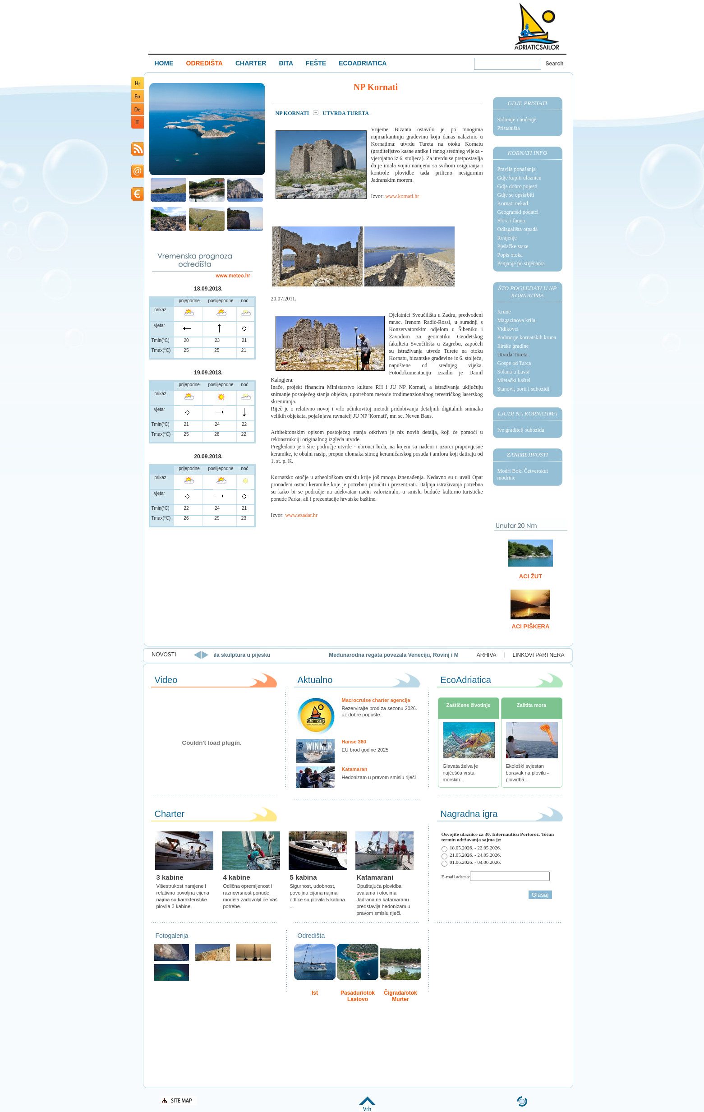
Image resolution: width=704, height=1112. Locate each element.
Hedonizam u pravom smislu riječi (379, 777)
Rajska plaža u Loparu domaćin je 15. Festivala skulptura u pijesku (231, 655)
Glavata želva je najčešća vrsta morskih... (460, 772)
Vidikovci (508, 329)
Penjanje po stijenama (521, 263)
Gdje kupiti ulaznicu (519, 178)
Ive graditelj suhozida (520, 430)
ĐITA (286, 63)
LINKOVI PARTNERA (539, 655)
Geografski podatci (518, 212)
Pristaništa (508, 128)
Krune (504, 312)
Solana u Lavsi (513, 372)
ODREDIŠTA (204, 63)
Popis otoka (510, 255)
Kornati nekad (512, 203)
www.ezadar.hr (301, 515)
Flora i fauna (511, 220)
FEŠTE (316, 63)
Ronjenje (507, 238)
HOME (164, 63)
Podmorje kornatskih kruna (527, 337)
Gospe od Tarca (514, 363)
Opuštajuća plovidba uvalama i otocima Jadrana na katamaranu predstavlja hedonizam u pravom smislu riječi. (383, 899)
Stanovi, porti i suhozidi (523, 389)
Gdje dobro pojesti (517, 186)
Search (555, 63)
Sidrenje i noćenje (517, 119)
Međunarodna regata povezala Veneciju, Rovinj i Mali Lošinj (451, 655)
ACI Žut (530, 576)
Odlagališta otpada (517, 229)
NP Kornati (293, 113)
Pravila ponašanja (516, 169)
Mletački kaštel (514, 380)
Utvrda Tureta (512, 354)
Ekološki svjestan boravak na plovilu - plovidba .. (527, 772)
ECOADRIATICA (363, 63)
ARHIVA (487, 655)
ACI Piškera (531, 626)
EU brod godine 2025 (365, 749)
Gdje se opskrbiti (515, 195)
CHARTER (250, 63)
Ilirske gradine (513, 346)
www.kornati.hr (402, 196)
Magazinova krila (516, 320)
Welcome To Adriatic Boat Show (537, 26)
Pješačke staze (513, 246)
